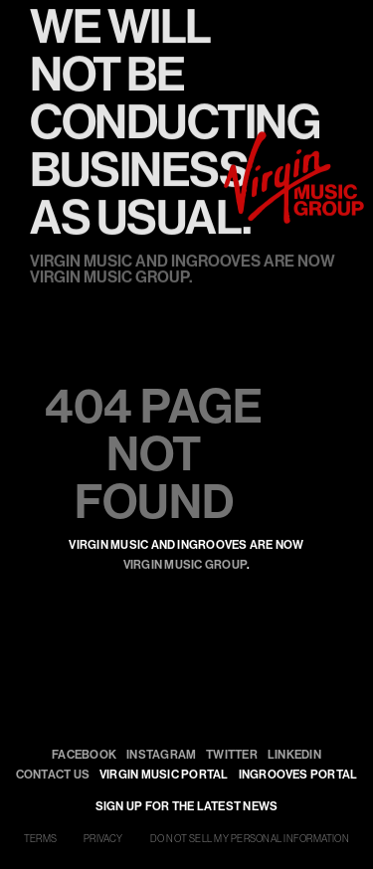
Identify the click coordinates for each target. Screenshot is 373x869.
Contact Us (53, 774)
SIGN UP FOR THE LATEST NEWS (186, 805)
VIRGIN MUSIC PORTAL (164, 774)
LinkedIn (294, 754)
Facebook (84, 754)
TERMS (40, 838)
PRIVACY (103, 838)
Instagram (161, 754)
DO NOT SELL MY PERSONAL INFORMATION (249, 838)
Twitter (232, 754)
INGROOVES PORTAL (298, 774)
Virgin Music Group (185, 564)
